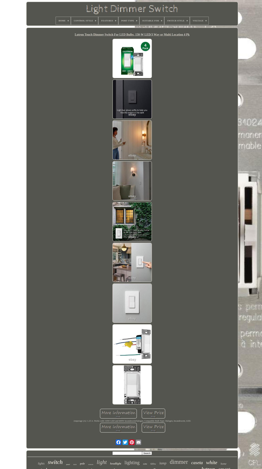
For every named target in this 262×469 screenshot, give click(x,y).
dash (75, 464)
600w (153, 463)
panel (68, 464)
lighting (132, 462)
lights (41, 463)
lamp (162, 463)
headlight (115, 463)
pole (82, 463)
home (223, 463)
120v (145, 464)
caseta (197, 462)
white (211, 462)
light (102, 462)
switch (55, 462)
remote (90, 464)
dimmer (179, 462)
